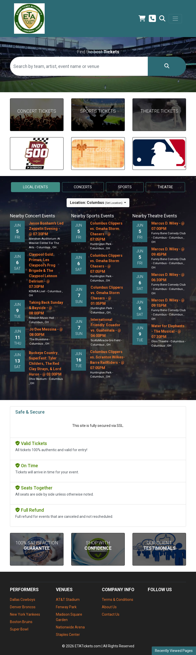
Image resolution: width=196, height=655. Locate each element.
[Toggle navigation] (175, 18)
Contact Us (110, 614)
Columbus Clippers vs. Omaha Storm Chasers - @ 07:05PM (106, 231)
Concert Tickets (36, 111)
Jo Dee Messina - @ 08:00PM (46, 332)
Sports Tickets (98, 111)
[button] (162, 18)
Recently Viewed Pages (174, 651)
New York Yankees (25, 614)
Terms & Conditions (117, 600)
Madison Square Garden (69, 617)
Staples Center (68, 635)
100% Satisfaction (37, 545)
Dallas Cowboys (22, 600)
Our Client (159, 545)
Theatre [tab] (165, 187)
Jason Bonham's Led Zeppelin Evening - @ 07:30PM (46, 228)
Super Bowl (19, 629)
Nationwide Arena (70, 627)
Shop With (98, 545)
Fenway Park (66, 607)
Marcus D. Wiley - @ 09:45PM (168, 251)
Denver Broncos (22, 607)
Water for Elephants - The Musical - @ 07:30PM (168, 331)
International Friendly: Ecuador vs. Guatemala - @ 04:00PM (106, 328)
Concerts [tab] (83, 187)
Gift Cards (98, 150)
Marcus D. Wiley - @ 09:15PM (168, 303)
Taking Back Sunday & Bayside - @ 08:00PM (46, 307)
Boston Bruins (21, 622)
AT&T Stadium (68, 600)
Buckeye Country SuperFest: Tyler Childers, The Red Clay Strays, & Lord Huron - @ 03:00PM (45, 363)
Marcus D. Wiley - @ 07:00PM (168, 226)
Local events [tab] (35, 187)
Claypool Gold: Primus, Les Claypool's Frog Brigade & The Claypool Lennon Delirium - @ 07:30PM (43, 270)
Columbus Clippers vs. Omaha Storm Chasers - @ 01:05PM (107, 295)
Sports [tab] (125, 187)
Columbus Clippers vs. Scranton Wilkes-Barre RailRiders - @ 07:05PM (107, 360)
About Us (109, 607)
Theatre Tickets (159, 111)
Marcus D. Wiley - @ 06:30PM (168, 277)
